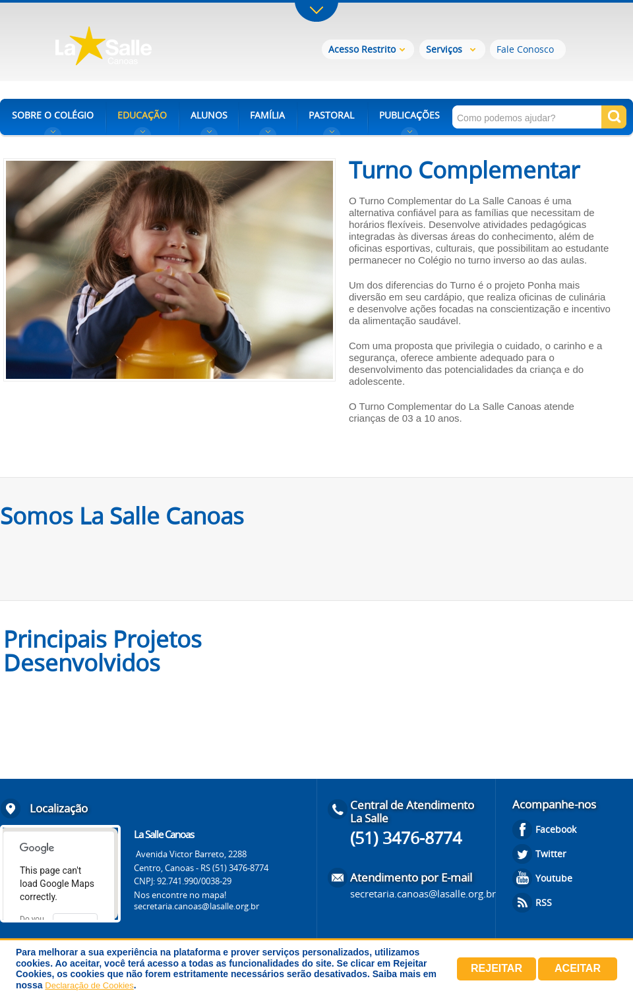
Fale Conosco (525, 49)
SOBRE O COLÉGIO (53, 115)
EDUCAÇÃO (142, 115)
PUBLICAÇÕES (409, 115)
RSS (543, 902)
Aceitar (578, 968)
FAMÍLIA (267, 115)
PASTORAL (331, 115)
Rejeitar (496, 968)
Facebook (555, 829)
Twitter (550, 853)
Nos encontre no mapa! (180, 895)
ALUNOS (209, 115)
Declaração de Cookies (89, 985)
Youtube (553, 878)
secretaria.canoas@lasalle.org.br (196, 906)
